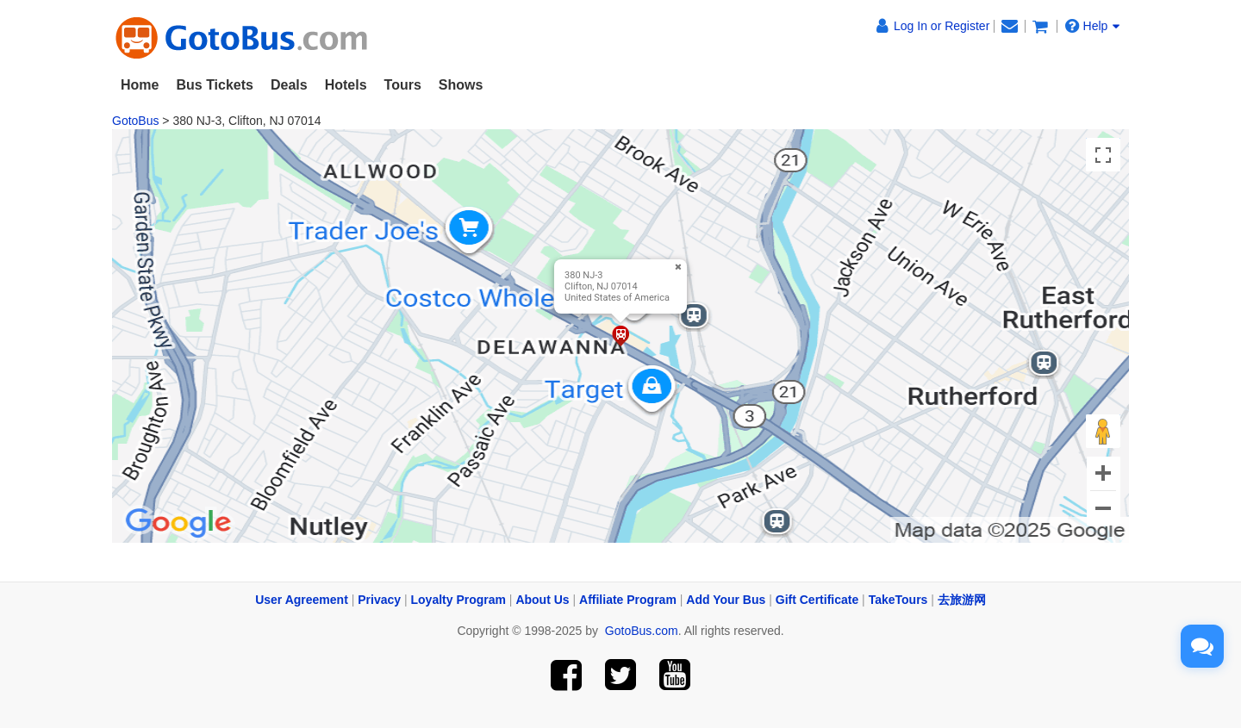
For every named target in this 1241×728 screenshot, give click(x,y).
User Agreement (301, 600)
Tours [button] (402, 85)
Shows (461, 85)
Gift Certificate (817, 600)
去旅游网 (962, 600)
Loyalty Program (458, 600)
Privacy (379, 600)
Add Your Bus (725, 600)
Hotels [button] (346, 85)
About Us (542, 600)
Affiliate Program (628, 600)
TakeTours (898, 600)
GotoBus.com (641, 631)
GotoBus (135, 121)
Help (1093, 26)
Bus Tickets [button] (214, 85)
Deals (289, 85)
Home (140, 85)
